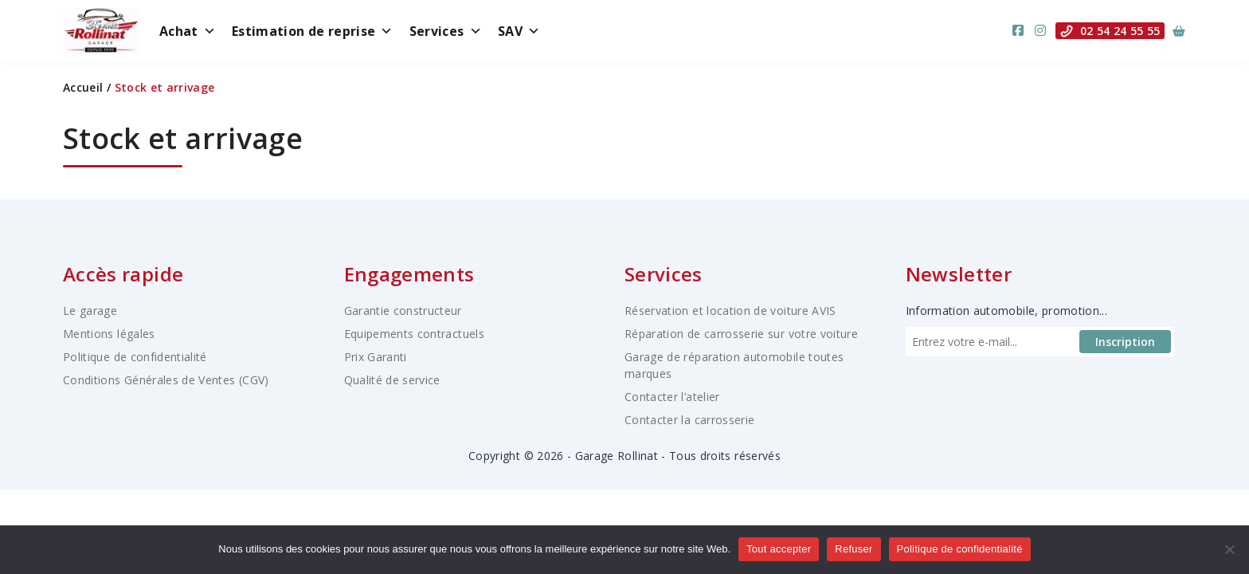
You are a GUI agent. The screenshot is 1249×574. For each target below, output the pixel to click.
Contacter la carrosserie (689, 419)
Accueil (83, 87)
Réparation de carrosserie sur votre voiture (741, 333)
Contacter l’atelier (672, 396)
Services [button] (445, 31)
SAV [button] (519, 31)
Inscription (1125, 341)
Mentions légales (109, 333)
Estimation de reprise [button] (312, 31)
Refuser (853, 549)
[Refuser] (1229, 549)
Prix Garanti (375, 356)
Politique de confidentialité (135, 356)
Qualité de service (392, 379)
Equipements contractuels (414, 333)
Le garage (90, 310)
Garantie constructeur (403, 310)
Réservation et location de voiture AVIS (730, 310)
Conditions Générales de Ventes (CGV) (166, 379)
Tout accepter (778, 549)
